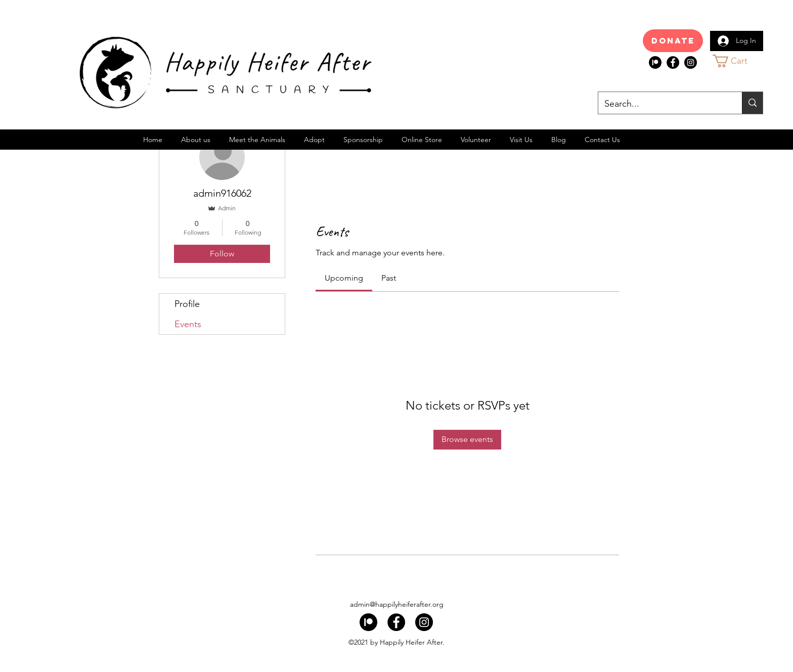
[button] (739, 61)
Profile (187, 303)
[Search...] (662, 104)
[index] (655, 62)
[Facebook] (673, 62)
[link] (344, 278)
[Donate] (673, 40)
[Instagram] (690, 62)
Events (187, 324)
